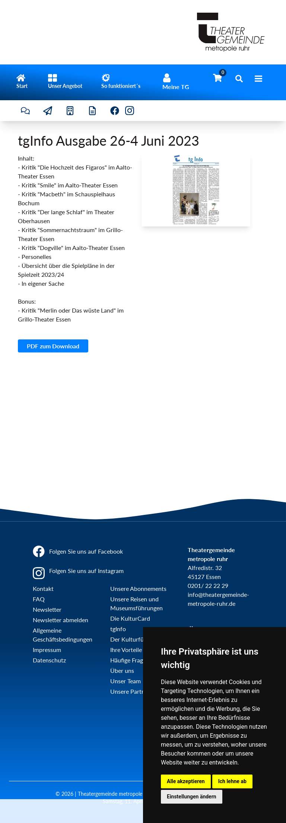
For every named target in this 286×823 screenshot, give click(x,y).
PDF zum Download (53, 345)
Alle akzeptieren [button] (186, 781)
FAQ (39, 598)
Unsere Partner (130, 691)
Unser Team (125, 680)
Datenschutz (49, 660)
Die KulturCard (130, 618)
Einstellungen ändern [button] (191, 797)
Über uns (122, 670)
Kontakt (43, 588)
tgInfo (118, 628)
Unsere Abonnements (138, 588)
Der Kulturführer (132, 639)
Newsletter (47, 609)
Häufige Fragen (129, 660)
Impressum (47, 649)
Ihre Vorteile (126, 649)
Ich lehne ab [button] (232, 781)
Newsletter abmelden (60, 619)
